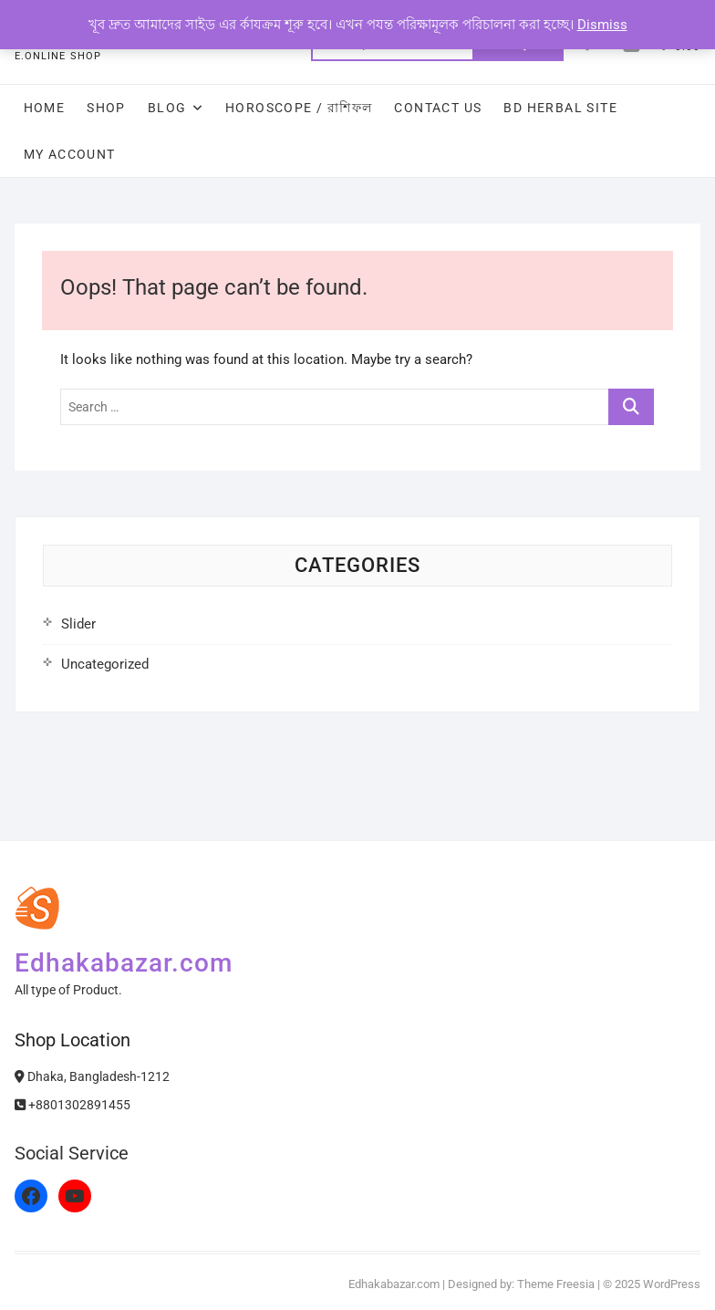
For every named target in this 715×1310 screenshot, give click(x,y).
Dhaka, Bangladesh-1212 (92, 1076)
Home (45, 107)
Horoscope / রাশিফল (298, 107)
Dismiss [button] (602, 24)
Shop (106, 107)
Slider (78, 624)
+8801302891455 (72, 1104)
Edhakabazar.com (124, 963)
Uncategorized (105, 664)
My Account (70, 154)
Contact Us (438, 107)
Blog (167, 107)
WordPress (671, 1284)
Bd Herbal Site (560, 107)
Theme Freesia (556, 1284)
